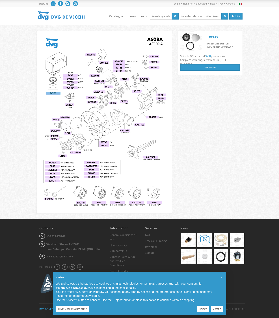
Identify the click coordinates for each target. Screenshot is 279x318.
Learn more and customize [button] (72, 309)
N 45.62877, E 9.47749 (56, 256)
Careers (230, 3)
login (236, 16)
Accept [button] (217, 309)
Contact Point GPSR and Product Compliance (122, 261)
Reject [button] (203, 309)
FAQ (221, 3)
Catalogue (116, 16)
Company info (118, 251)
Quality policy (118, 245)
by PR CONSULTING (235, 309)
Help (212, 3)
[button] (221, 277)
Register (188, 3)
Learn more (136, 16)
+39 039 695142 (52, 236)
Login (177, 3)
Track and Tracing (156, 241)
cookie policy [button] (127, 287)
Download (201, 3)
